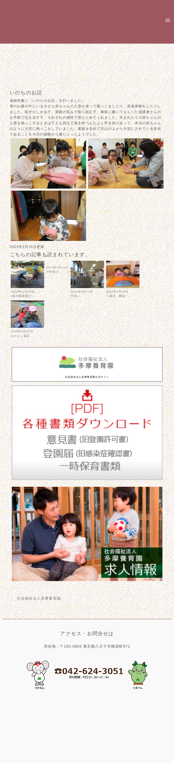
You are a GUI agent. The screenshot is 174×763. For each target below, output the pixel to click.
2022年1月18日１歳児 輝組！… (123, 292)
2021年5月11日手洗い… (87, 292)
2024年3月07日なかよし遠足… (27, 331)
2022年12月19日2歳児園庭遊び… (27, 292)
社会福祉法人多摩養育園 (39, 598)
